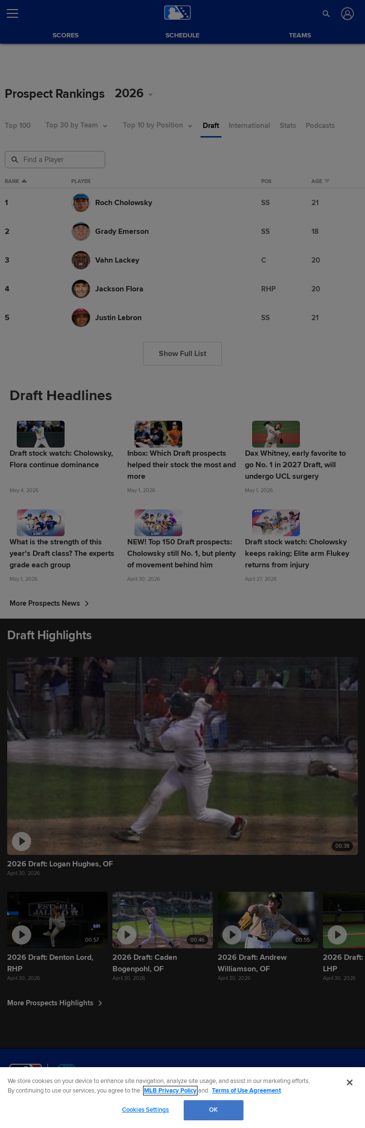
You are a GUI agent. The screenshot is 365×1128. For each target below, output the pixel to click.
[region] (182, 1097)
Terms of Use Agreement (246, 1090)
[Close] (349, 1082)
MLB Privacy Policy (170, 1090)
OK (213, 1110)
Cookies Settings (145, 1110)
